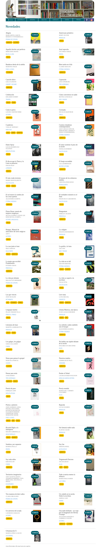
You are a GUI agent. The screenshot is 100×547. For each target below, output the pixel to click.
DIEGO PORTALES (10, 434)
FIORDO (8, 346)
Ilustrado (16, 42)
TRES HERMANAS (64, 84)
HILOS (60, 348)
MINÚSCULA (62, 216)
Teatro (61, 57)
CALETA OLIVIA (63, 151)
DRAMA (61, 54)
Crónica (20, 302)
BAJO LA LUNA (10, 54)
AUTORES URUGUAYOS (12, 220)
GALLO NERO (9, 251)
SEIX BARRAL (9, 536)
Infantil (8, 171)
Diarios (13, 132)
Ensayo (8, 102)
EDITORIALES (21, 20)
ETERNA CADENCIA (64, 69)
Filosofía (67, 269)
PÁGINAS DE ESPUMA (12, 39)
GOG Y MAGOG (63, 99)
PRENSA (78, 20)
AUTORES (8, 114)
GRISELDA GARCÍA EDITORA (66, 378)
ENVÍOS (67, 20)
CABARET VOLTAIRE (11, 84)
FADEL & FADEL (10, 69)
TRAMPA (8, 99)
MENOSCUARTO (63, 185)
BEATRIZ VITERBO (64, 166)
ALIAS (60, 464)
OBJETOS (44, 20)
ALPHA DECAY (63, 449)
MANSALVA (62, 38)
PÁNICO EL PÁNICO (11, 315)
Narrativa (9, 42)
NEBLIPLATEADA (10, 151)
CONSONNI (62, 363)
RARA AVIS (9, 130)
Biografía (14, 437)
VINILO (61, 114)
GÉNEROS (32, 20)
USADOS (8, 363)
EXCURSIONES (10, 484)
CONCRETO (62, 299)
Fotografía (9, 72)
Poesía (61, 40)
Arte (7, 302)
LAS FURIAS (62, 481)
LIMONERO (9, 168)
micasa (10, 20)
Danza (8, 132)
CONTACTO (55, 20)
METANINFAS (9, 299)
